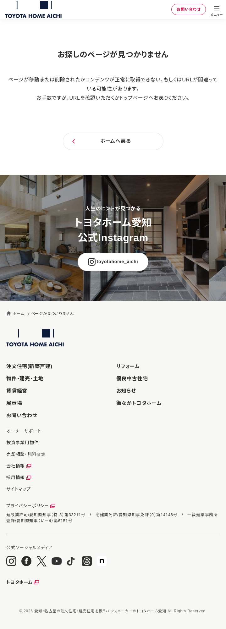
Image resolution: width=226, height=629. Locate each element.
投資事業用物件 (22, 442)
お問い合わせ (189, 9)
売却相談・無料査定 (26, 454)
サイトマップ (18, 489)
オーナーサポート (23, 430)
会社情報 (15, 465)
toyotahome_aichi (117, 261)
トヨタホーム (19, 582)
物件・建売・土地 (24, 378)
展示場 (14, 403)
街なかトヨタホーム (139, 403)
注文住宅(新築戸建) (29, 366)
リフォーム (128, 366)
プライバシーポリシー (27, 505)
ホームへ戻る (115, 141)
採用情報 (15, 477)
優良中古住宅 (132, 378)
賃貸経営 (16, 391)
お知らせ (126, 391)
